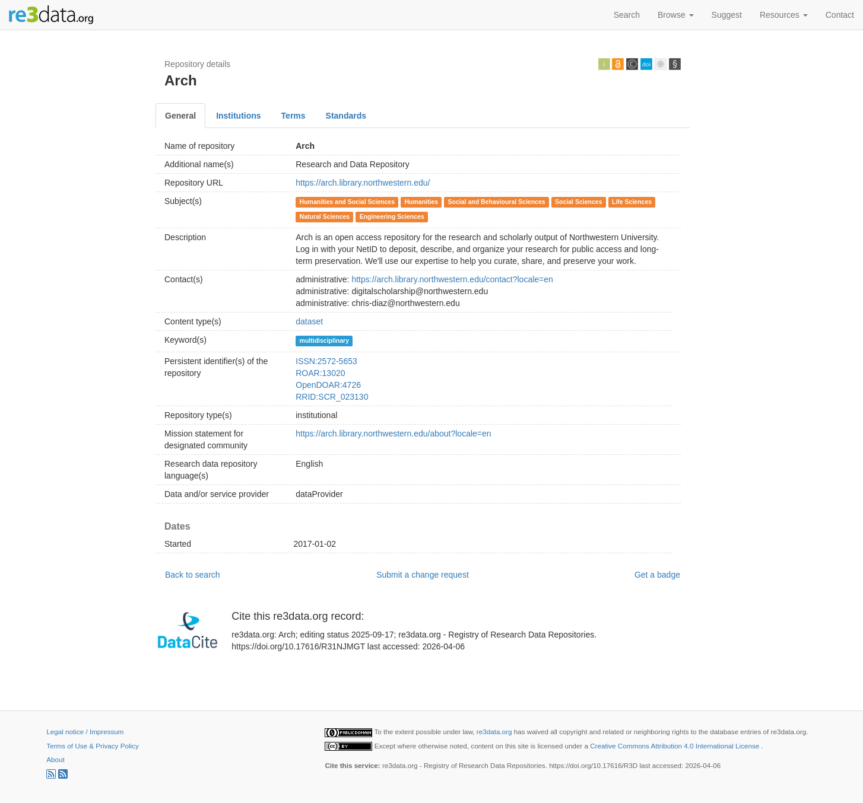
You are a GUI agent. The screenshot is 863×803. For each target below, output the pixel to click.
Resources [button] (784, 15)
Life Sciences (632, 201)
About (55, 759)
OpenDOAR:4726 (328, 385)
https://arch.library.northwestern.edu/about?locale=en (393, 433)
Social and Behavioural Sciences (496, 201)
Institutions (238, 115)
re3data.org (495, 731)
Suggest (727, 15)
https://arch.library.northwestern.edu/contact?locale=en (452, 279)
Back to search (192, 574)
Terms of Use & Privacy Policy (92, 746)
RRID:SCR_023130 (332, 397)
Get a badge (657, 574)
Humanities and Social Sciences (347, 201)
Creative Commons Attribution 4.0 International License (675, 746)
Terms (293, 115)
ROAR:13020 (320, 373)
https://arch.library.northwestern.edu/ (363, 182)
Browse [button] (676, 15)
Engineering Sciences (392, 216)
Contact (840, 15)
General (180, 115)
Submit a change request (422, 574)
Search (627, 15)
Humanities (422, 201)
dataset (309, 321)
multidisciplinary (324, 340)
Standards (346, 115)
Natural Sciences (325, 216)
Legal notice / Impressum (84, 731)
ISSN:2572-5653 (326, 361)
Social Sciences (578, 201)
